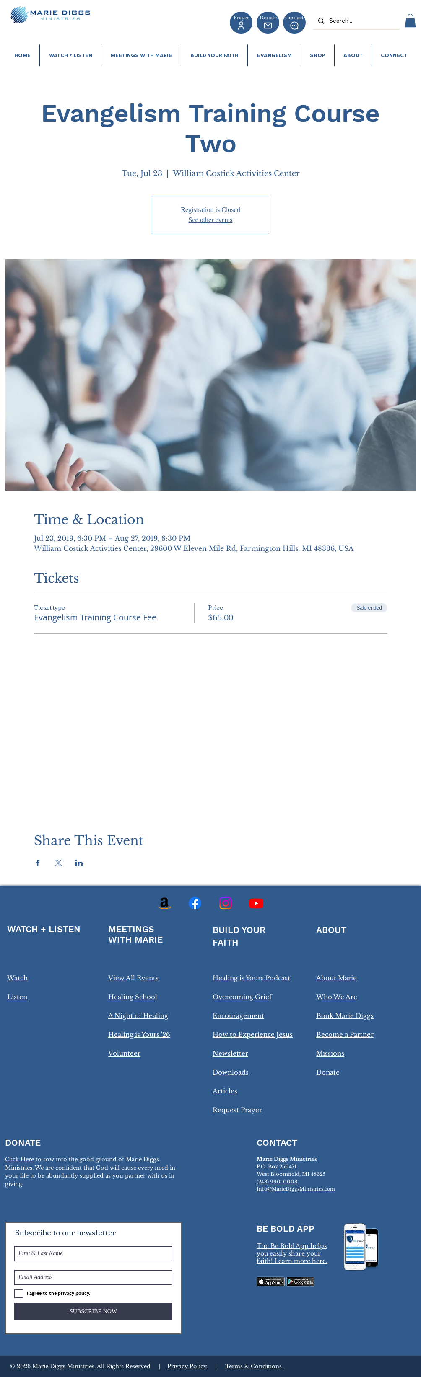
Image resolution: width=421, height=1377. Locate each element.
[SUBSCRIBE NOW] (93, 1311)
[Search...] (355, 21)
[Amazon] (164, 903)
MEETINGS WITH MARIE (135, 934)
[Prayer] (241, 23)
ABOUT (331, 930)
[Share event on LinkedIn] (79, 863)
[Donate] (268, 23)
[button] (410, 20)
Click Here (19, 1159)
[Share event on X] (58, 863)
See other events (211, 219)
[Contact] (294, 23)
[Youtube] (256, 903)
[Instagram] (225, 903)
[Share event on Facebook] (38, 863)
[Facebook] (195, 903)
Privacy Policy (187, 1366)
